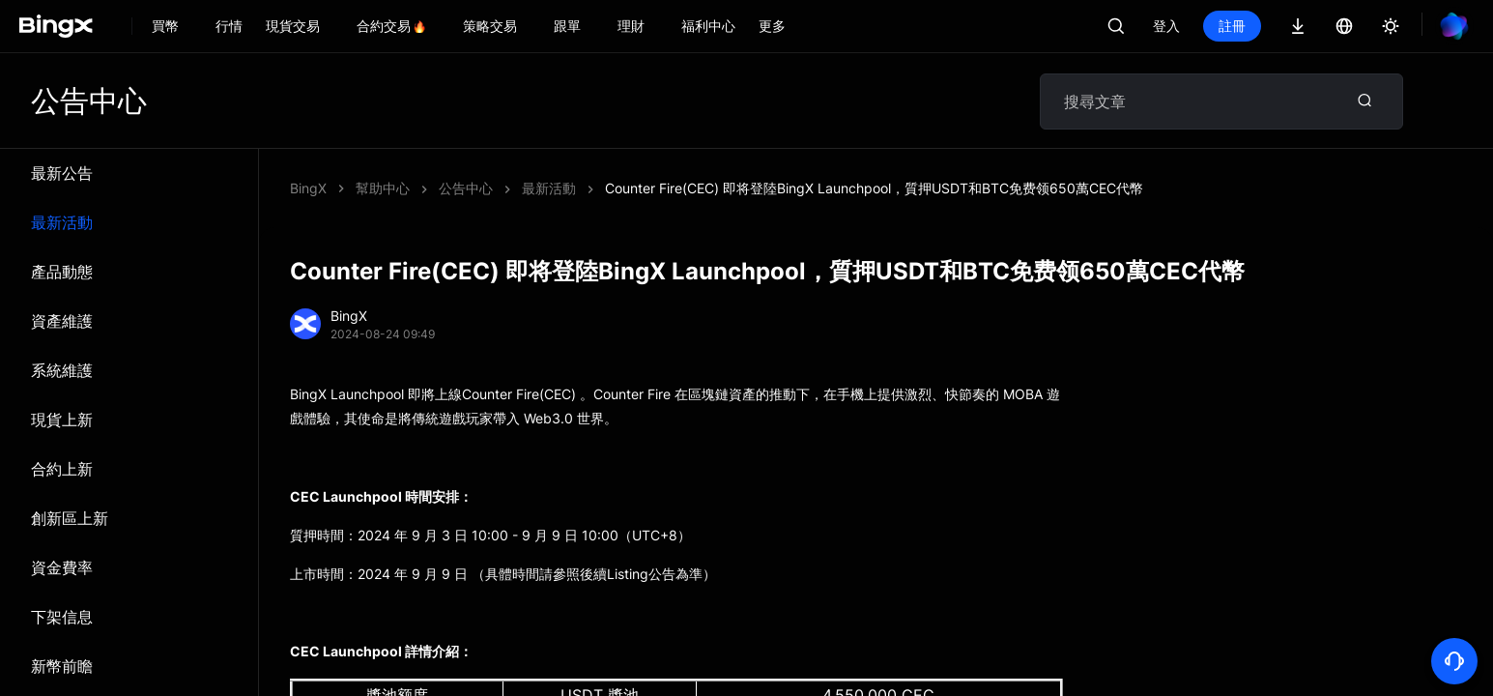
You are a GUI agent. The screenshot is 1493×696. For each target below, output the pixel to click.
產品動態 (62, 271)
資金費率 (62, 567)
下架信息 (62, 616)
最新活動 (62, 222)
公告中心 (466, 188)
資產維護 (62, 321)
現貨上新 (62, 419)
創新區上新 (69, 518)
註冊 (1232, 25)
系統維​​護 (62, 370)
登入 (1166, 25)
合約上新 (62, 468)
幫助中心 (383, 188)
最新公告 (62, 173)
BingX (308, 188)
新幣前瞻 (62, 666)
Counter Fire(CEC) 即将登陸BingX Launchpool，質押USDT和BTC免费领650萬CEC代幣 (874, 188)
